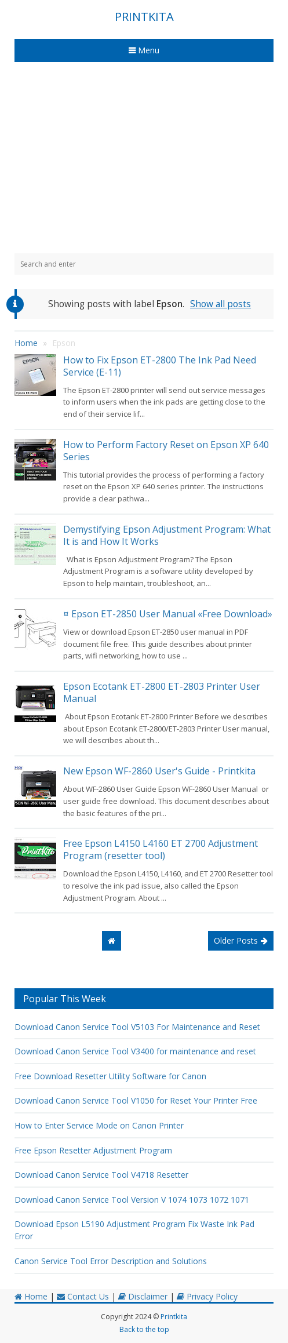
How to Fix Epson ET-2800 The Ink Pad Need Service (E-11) (159, 366)
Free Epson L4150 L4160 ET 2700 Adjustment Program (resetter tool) (160, 849)
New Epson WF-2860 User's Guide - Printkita (159, 771)
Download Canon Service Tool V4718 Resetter (101, 1174)
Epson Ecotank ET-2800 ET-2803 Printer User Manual (161, 692)
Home (31, 1296)
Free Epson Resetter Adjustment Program (93, 1150)
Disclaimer (142, 1296)
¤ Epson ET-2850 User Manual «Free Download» (167, 613)
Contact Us (83, 1296)
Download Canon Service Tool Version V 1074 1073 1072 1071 (131, 1199)
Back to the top (144, 1329)
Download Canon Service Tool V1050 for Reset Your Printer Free (135, 1100)
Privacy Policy (207, 1296)
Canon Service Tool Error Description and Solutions (110, 1260)
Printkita (174, 1317)
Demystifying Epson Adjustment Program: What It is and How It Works (167, 535)
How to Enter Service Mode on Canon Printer (99, 1125)
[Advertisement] (144, 158)
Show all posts (220, 304)
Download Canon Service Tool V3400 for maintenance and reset (135, 1051)
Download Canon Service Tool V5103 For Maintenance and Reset (137, 1026)
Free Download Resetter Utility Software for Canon (110, 1076)
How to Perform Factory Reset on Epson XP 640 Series (166, 450)
